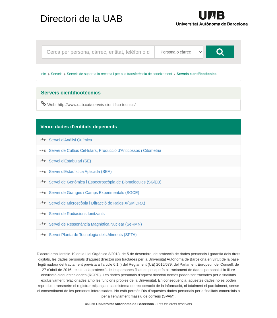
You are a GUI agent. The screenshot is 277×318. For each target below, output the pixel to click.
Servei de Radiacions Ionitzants (77, 213)
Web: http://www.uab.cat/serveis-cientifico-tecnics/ (88, 104)
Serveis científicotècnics (71, 93)
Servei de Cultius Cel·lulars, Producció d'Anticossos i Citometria (105, 150)
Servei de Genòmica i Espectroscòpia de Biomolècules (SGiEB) (105, 182)
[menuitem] (43, 74)
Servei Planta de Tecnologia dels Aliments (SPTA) (93, 234)
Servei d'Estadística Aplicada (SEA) (80, 171)
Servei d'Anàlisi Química (70, 140)
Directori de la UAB (81, 18)
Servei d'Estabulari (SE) (70, 161)
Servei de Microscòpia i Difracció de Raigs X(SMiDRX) (97, 203)
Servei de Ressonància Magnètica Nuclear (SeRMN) (95, 224)
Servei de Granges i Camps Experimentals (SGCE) (94, 192)
